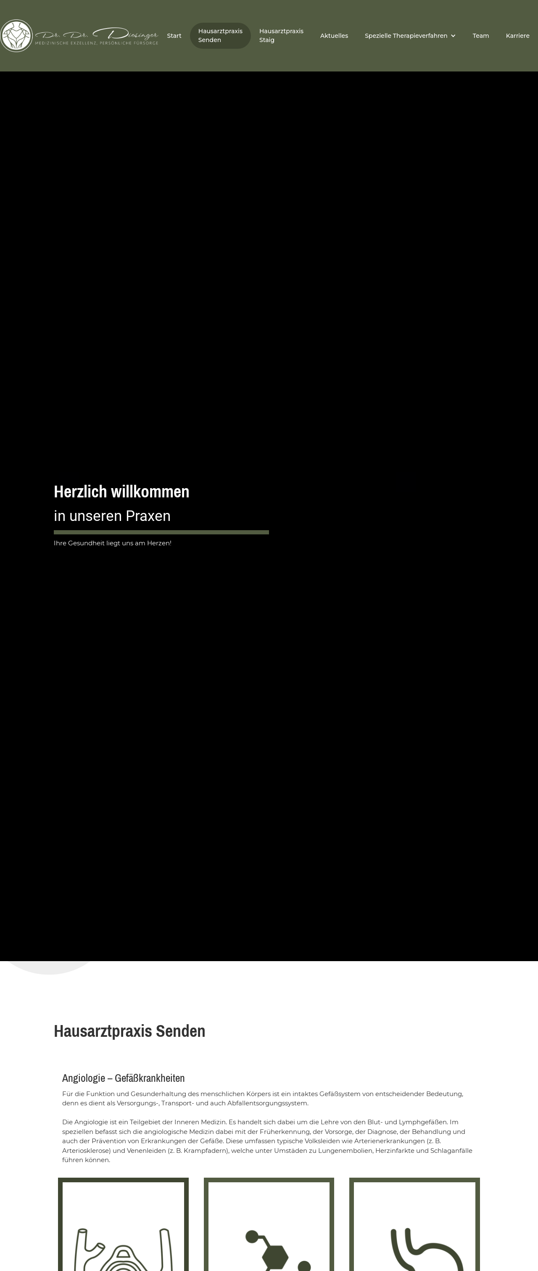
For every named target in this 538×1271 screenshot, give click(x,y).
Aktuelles (334, 36)
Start (174, 36)
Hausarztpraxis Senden (220, 35)
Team (481, 36)
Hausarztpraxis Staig (281, 35)
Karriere (518, 36)
